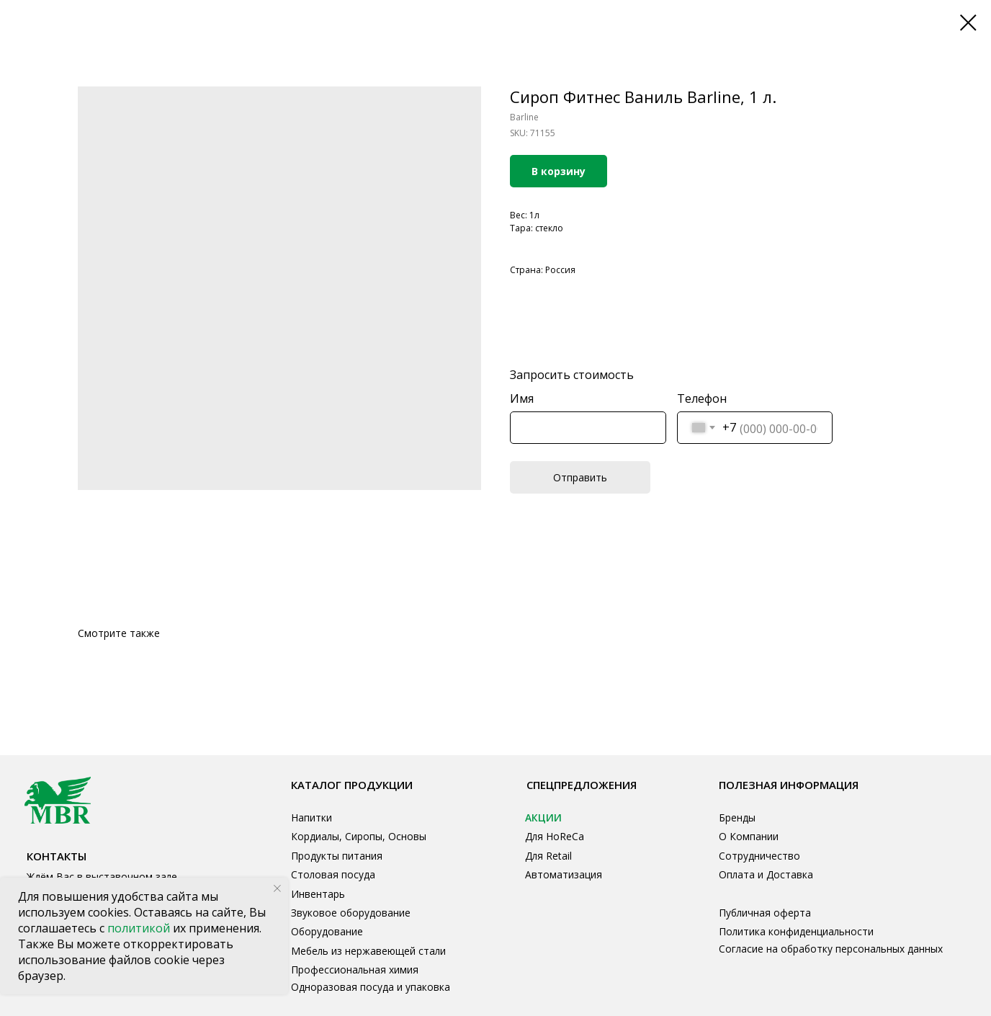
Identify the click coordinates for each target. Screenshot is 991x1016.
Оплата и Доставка (766, 874)
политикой (140, 928)
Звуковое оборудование (351, 912)
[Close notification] (277, 888)
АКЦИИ (543, 817)
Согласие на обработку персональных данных (831, 948)
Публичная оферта (765, 912)
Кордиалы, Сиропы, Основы (358, 836)
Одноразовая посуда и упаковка (370, 987)
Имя (522, 398)
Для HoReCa (554, 836)
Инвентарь (318, 894)
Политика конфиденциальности (796, 931)
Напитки (311, 817)
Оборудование (327, 931)
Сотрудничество (759, 856)
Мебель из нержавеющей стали (368, 951)
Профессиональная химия (354, 969)
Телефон (702, 398)
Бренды (737, 817)
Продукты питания (336, 856)
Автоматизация (563, 874)
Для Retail (548, 856)
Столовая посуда (333, 874)
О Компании (749, 836)
